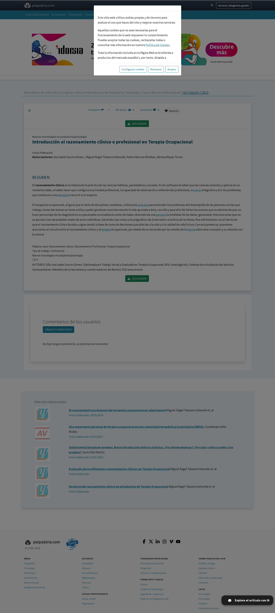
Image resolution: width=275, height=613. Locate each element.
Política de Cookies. (158, 45)
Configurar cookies (133, 69)
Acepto (171, 69)
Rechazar (156, 69)
